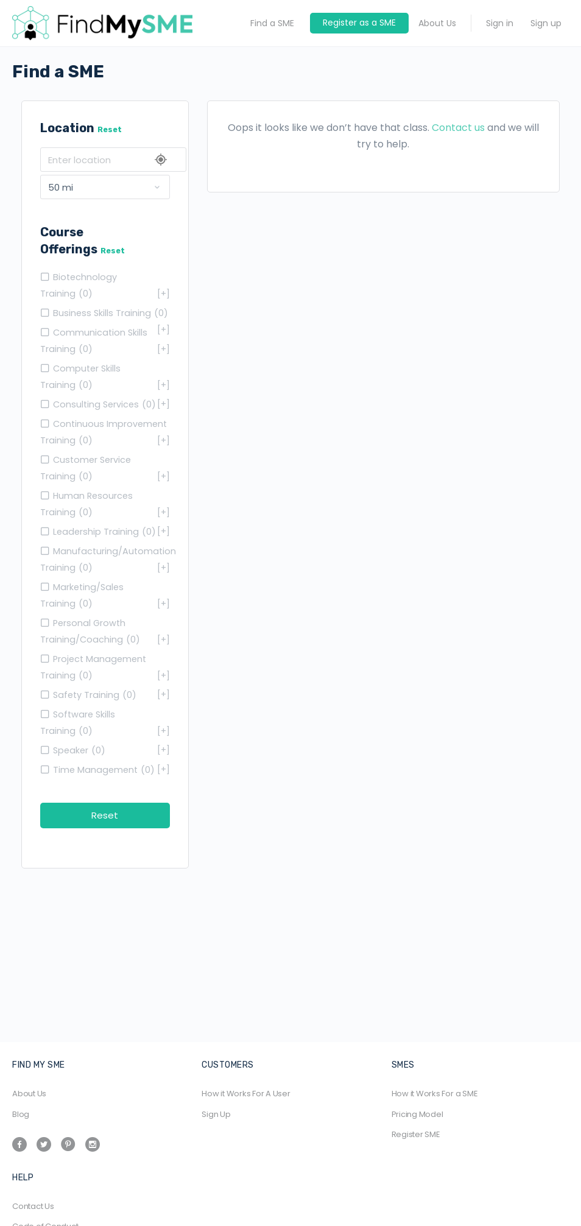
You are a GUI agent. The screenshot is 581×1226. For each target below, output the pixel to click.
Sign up (546, 23)
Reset (109, 129)
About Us (437, 23)
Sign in (499, 23)
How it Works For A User (246, 1093)
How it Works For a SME (435, 1093)
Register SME (416, 1134)
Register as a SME (359, 22)
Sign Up (216, 1114)
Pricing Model (417, 1114)
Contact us (458, 128)
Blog (20, 1114)
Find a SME (272, 23)
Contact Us (33, 1206)
